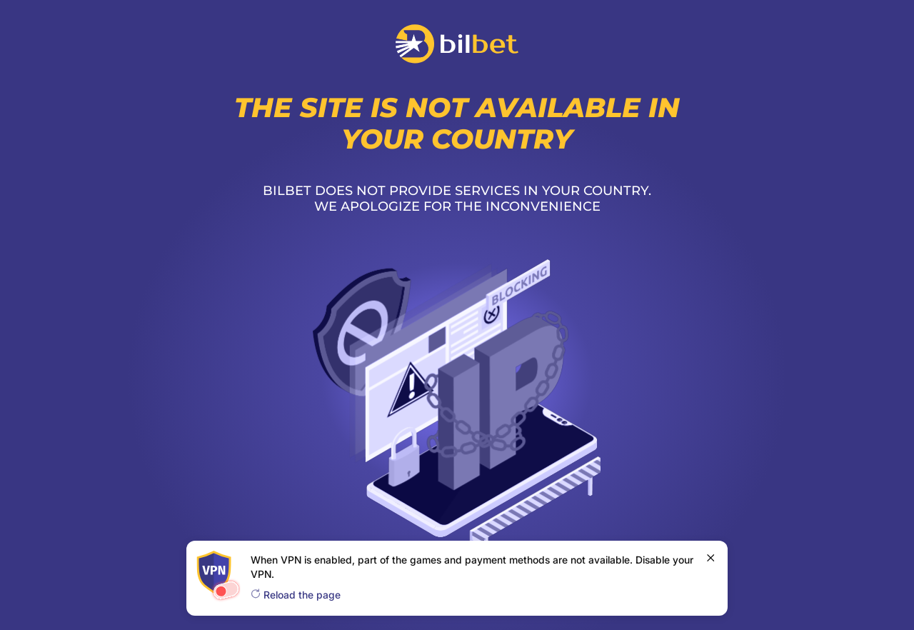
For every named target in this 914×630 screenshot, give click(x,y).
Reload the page (296, 595)
